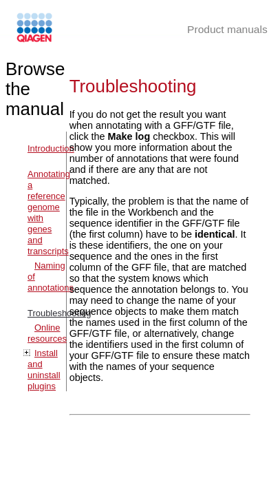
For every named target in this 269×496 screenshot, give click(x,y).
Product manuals (227, 29)
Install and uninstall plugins (44, 369)
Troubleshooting (59, 313)
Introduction (51, 148)
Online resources (47, 333)
